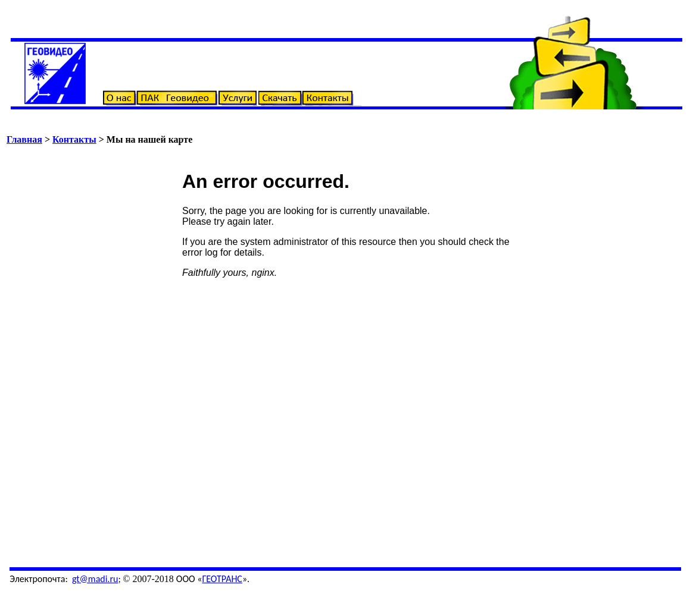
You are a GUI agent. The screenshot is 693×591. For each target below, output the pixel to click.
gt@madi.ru (95, 578)
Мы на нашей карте (149, 139)
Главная (24, 139)
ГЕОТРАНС (222, 578)
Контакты (74, 139)
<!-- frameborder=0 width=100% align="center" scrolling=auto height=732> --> (349, 353)
